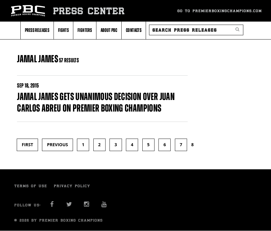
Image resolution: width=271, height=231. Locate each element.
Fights (63, 30)
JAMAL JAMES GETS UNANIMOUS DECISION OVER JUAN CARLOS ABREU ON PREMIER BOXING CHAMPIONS (96, 102)
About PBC (109, 30)
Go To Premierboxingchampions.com (219, 11)
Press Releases (37, 30)
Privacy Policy (72, 186)
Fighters (85, 30)
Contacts (133, 30)
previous (57, 144)
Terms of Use (30, 186)
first (27, 144)
